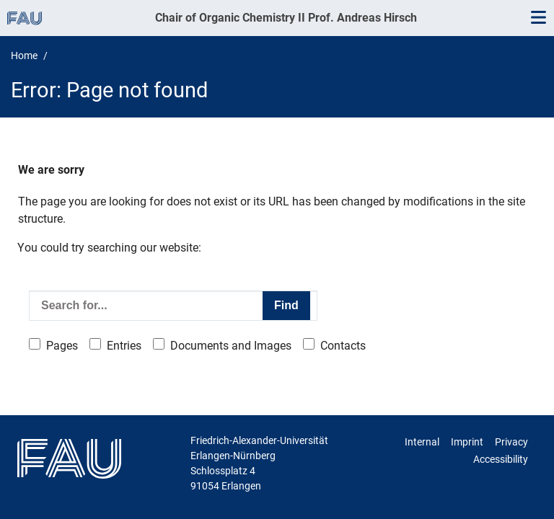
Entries (124, 345)
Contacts (343, 345)
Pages (62, 345)
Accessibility (500, 459)
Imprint (467, 442)
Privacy (511, 442)
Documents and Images (230, 345)
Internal (422, 442)
